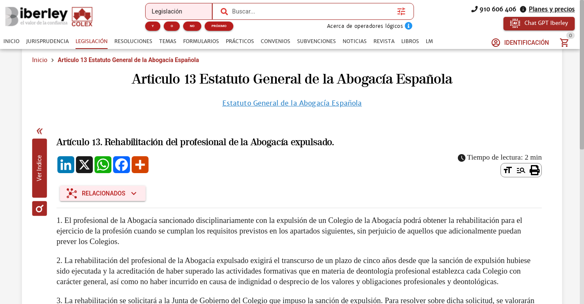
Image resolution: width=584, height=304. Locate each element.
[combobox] (312, 11)
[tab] (11, 41)
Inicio (39, 60)
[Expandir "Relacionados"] (103, 193)
